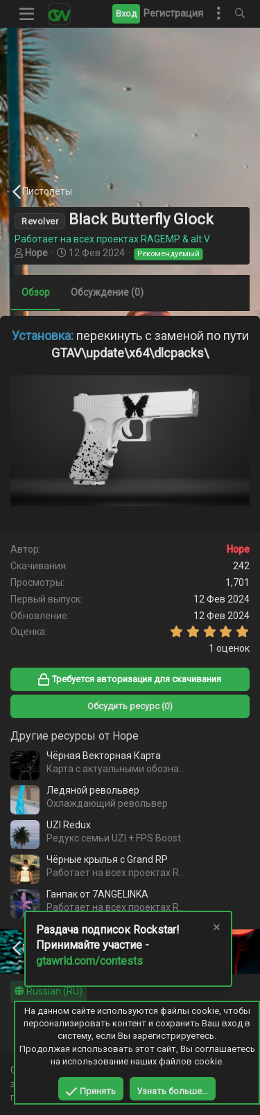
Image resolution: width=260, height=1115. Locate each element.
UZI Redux (68, 824)
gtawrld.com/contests (89, 960)
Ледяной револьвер (92, 790)
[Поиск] (240, 13)
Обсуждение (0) (107, 292)
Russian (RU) (49, 991)
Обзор (35, 292)
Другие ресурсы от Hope (74, 735)
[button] (27, 14)
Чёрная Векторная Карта (103, 755)
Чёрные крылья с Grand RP (107, 859)
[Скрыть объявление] (215, 929)
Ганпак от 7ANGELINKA (97, 894)
